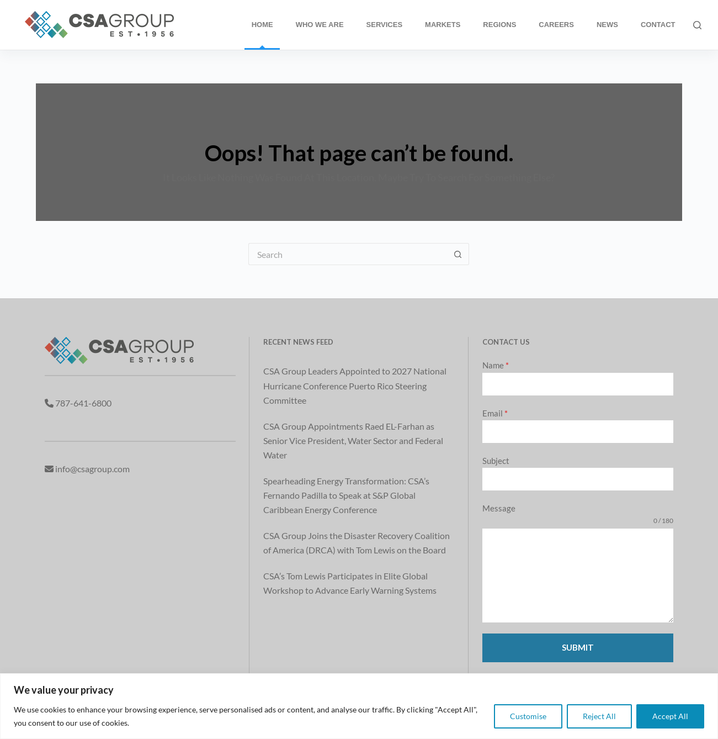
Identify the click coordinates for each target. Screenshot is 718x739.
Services (384, 24)
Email (495, 413)
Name (495, 365)
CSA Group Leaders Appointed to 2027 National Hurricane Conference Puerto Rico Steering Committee (354, 385)
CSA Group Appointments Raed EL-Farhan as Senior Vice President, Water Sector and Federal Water (353, 441)
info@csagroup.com (92, 468)
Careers (556, 24)
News (607, 24)
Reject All (599, 716)
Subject (495, 461)
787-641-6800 (83, 403)
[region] (359, 706)
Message (498, 508)
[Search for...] (347, 254)
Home (262, 24)
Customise (528, 716)
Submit (578, 647)
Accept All (670, 716)
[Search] (697, 25)
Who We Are (320, 24)
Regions (499, 24)
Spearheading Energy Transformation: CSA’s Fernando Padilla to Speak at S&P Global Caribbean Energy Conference (346, 495)
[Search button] (458, 254)
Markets (442, 24)
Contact (658, 24)
